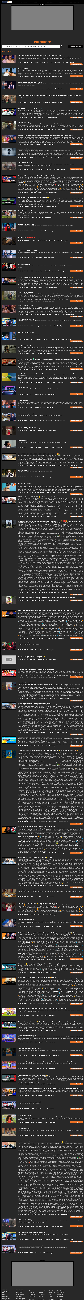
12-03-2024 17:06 (23, 516)
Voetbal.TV (41, 118)
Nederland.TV (37, 2)
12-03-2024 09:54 (23, 1084)
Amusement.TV (40, 62)
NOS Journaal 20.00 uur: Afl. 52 (27, 251)
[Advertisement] (38, 17)
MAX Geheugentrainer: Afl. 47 (27, 1035)
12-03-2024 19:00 (23, 326)
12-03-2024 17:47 (23, 447)
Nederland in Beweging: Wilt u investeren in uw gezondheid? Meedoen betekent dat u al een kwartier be (50, 1062)
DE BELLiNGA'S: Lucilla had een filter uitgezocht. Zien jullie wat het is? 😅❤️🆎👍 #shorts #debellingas (49, 521)
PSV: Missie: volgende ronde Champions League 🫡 (33, 197)
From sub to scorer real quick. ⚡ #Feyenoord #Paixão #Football (38, 903)
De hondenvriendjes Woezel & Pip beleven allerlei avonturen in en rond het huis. (42, 1008)
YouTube (33, 118)
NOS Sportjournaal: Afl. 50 (26, 332)
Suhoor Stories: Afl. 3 (24, 1219)
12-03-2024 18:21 (23, 394)
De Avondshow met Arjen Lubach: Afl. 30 (30, 82)
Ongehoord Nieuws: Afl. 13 (26, 919)
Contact (61, 2)
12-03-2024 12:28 (23, 973)
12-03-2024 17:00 (23, 592)
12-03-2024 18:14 (23, 421)
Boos (3, 1294)
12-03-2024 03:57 (23, 1239)
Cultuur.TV (39, 76)
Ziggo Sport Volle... (7, 1291)
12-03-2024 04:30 (23, 1226)
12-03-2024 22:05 (23, 118)
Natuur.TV (50, 1291)
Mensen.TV (50, 62)
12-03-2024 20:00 (23, 258)
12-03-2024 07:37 (23, 1135)
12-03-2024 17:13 (23, 477)
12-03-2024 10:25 (23, 1055)
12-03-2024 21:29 (23, 158)
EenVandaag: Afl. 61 (24, 401)
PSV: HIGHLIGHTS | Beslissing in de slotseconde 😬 (33, 1075)
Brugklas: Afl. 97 (23, 441)
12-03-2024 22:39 (23, 76)
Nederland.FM (23, 2)
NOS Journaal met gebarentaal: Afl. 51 (29, 1102)
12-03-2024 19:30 (23, 288)
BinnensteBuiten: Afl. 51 (25, 292)
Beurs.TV (31, 1292)
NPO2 (32, 76)
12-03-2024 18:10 (23, 431)
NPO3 (31, 158)
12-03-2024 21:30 (23, 144)
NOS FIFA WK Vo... (20, 1293)
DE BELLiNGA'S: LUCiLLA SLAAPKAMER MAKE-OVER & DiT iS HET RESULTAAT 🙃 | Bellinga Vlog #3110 (47, 1142)
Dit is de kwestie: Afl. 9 (25, 162)
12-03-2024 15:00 (23, 822)
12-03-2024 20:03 (23, 241)
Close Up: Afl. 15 (23, 69)
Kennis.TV (47, 76)
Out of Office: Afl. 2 (24, 122)
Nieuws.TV (58, 62)
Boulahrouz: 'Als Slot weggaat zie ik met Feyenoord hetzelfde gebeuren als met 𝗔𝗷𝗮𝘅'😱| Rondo (47, 933)
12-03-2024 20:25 (23, 231)
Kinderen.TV (39, 1015)
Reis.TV (38, 218)
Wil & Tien (4, 1296)
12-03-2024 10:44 (23, 1015)
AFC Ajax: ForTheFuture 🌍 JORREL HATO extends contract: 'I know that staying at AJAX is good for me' (49, 359)
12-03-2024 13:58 (23, 915)
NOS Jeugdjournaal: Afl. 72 (26, 319)
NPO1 (32, 62)
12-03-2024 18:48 (23, 339)
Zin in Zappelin (6, 1298)
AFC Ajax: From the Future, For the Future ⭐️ (31, 656)
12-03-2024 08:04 (23, 1122)
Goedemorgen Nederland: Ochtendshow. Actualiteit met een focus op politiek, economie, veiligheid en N (49, 1089)
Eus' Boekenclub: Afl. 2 (25, 264)
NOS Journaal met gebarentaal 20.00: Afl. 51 (31, 1246)
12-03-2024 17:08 (23, 492)
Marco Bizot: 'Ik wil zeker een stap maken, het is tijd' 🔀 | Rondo (37, 977)
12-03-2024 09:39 (23, 1095)
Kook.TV (41, 1296)
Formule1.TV (32, 1296)
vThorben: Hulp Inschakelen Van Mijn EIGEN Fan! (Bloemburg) (36, 670)
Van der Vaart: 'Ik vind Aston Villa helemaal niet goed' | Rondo (36, 826)
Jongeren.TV (39, 326)
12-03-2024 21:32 (23, 130)
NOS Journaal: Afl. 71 (24, 643)
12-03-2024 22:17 (23, 89)
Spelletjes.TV (39, 1042)
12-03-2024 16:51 (23, 660)
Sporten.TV (47, 339)
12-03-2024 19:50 (23, 271)
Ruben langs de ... (20, 1296)
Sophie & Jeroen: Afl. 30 (25, 306)
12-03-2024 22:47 (23, 62)
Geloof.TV (39, 1226)
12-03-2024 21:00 (23, 169)
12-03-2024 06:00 (23, 1215)
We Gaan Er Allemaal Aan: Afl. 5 (27, 149)
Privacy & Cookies (74, 2)
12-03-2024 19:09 (23, 301)
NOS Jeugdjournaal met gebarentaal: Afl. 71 (31, 1233)
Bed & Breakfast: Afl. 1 (25, 211)
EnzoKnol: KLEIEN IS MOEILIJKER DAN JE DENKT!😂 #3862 (35, 857)
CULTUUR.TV (42, 42)
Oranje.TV (50, 1298)
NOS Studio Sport (20, 1298)
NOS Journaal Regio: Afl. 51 (26, 414)
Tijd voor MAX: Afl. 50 (24, 483)
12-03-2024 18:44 (23, 353)
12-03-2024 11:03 (23, 1004)
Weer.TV (59, 1298)
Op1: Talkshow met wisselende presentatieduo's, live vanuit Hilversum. (39, 55)
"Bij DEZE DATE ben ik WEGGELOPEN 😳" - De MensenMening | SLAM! (38, 497)
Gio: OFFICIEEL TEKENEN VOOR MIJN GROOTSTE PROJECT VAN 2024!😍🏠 (39, 454)
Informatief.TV (39, 158)
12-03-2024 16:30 (23, 677)
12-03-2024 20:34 (23, 218)
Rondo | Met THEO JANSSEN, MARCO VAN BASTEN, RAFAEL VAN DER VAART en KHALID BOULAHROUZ (46, 610)
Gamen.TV (41, 677)
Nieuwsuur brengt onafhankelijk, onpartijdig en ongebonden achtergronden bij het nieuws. (45, 136)
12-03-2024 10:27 (23, 1042)
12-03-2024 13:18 (23, 926)
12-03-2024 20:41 (23, 193)
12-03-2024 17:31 (23, 465)
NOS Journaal (5, 1293)
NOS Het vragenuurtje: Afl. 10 (26, 890)
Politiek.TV (46, 102)
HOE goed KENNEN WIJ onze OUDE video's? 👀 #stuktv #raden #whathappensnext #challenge (46, 597)
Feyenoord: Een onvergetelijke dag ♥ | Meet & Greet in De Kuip (37, 176)
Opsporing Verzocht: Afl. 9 (26, 224)
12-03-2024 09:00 (23, 1109)
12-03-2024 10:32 (23, 1030)
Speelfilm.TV (60, 1291)
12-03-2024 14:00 (23, 885)
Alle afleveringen (68, 62)
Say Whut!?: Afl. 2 (23, 387)
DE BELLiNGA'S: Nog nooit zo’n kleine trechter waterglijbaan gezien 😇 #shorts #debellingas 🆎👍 (48, 750)
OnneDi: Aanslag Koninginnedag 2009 (29, 1048)
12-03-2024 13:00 (23, 959)
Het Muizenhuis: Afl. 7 (24, 1129)
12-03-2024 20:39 (23, 206)
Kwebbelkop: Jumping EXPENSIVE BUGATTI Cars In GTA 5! (35, 737)
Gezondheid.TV (39, 1069)
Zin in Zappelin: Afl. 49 (25, 1115)
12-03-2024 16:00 (23, 732)
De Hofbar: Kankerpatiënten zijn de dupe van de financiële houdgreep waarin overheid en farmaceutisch (50, 95)
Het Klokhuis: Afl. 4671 (25, 346)
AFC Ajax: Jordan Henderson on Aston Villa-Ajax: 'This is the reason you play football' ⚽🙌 (45, 277)
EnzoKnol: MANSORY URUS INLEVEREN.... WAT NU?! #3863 (34, 703)
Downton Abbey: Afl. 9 (24, 470)
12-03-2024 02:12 (23, 1253)
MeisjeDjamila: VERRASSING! (26, 683)
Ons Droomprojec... (20, 1294)
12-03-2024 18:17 (23, 407)
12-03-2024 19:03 (23, 314)
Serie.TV (47, 447)
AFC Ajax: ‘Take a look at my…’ (27, 427)
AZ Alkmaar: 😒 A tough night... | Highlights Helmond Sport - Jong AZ (39, 964)
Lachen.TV (49, 89)
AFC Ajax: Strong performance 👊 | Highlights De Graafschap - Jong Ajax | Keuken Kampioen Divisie (48, 1022)
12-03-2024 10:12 (23, 1069)
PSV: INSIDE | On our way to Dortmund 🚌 (30, 109)
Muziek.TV (52, 241)
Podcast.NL (50, 2)
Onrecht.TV (39, 231)
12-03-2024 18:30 (23, 369)
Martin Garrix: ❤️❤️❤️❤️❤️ (26, 237)
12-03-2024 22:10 (23, 102)
